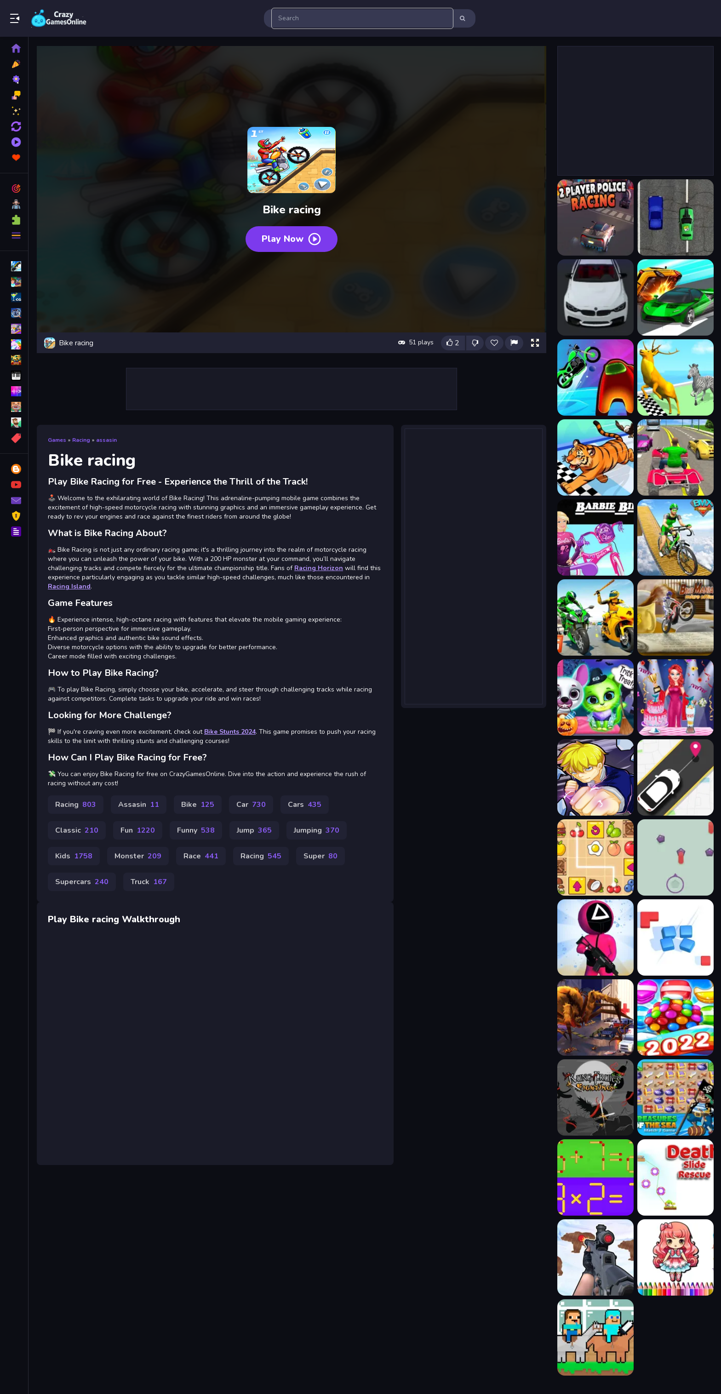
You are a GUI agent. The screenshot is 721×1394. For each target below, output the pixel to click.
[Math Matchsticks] (595, 1177)
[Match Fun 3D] (675, 937)
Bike (197, 804)
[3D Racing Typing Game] (595, 297)
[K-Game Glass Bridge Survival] (595, 937)
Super (320, 856)
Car (251, 804)
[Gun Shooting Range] (595, 1257)
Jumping (316, 830)
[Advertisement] (291, 389)
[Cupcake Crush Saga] (675, 1017)
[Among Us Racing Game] (595, 377)
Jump (254, 830)
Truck (149, 881)
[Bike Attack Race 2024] (595, 617)
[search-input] (362, 18)
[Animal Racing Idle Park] (595, 457)
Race (200, 856)
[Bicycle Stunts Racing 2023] (675, 537)
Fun (137, 830)
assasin (106, 440)
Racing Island (69, 586)
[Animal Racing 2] (675, 377)
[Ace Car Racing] (675, 297)
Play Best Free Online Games (58, 18)
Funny (196, 830)
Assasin (138, 804)
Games (57, 440)
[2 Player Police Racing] (595, 217)
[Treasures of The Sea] (675, 1097)
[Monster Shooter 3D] (595, 1017)
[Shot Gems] (675, 857)
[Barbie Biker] (595, 537)
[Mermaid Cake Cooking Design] (675, 697)
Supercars (82, 881)
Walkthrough (151, 919)
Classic (76, 830)
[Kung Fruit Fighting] (595, 1097)
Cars (304, 804)
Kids (73, 856)
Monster (137, 856)
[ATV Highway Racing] (675, 457)
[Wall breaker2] (595, 777)
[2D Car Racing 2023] (675, 217)
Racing (81, 440)
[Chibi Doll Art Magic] (675, 1257)
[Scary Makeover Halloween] (595, 697)
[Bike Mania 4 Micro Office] (675, 617)
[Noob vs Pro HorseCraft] (595, 1337)
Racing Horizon (318, 568)
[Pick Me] (675, 777)
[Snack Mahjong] (595, 857)
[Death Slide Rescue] (675, 1177)
